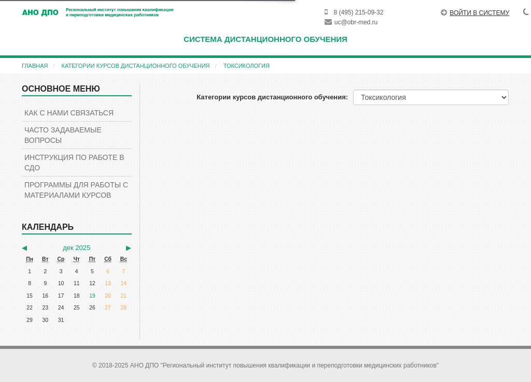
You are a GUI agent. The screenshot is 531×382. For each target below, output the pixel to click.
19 (92, 296)
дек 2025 (76, 248)
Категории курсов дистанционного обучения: (272, 97)
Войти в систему (475, 13)
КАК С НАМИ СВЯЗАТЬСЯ (69, 113)
